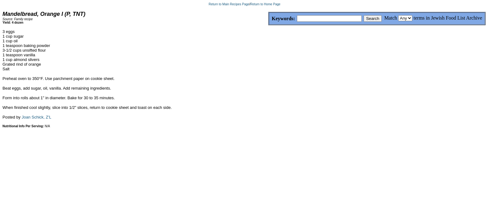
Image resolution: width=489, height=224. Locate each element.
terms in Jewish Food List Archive (448, 18)
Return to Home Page (265, 4)
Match (390, 18)
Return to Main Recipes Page (229, 4)
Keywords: (268, 18)
